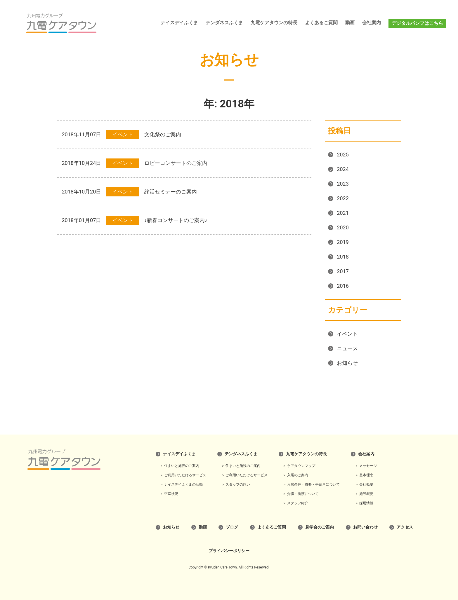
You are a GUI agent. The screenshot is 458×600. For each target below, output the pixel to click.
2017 (342, 271)
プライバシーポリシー (229, 550)
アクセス (405, 527)
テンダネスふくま (224, 22)
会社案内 (371, 22)
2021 (342, 213)
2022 (342, 198)
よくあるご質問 (321, 22)
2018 (342, 257)
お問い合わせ (365, 527)
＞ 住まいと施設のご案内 (179, 466)
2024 (342, 169)
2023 (342, 184)
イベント (347, 334)
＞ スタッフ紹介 (295, 503)
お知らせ (347, 363)
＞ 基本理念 (364, 475)
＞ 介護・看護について (301, 494)
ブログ (232, 527)
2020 (342, 227)
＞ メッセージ (366, 466)
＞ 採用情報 (364, 503)
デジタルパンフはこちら (417, 23)
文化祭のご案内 (162, 134)
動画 (350, 22)
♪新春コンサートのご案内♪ (175, 220)
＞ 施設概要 (364, 494)
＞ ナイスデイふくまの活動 (181, 484)
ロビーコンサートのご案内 (175, 163)
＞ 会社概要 (364, 484)
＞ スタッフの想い (235, 484)
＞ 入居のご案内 (295, 475)
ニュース (347, 348)
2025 (342, 154)
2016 (342, 286)
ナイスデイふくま (179, 22)
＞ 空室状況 (169, 494)
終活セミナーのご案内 (170, 192)
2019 (342, 242)
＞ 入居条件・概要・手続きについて (311, 484)
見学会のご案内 (319, 527)
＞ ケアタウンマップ (299, 466)
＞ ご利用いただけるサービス (183, 475)
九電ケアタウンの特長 (274, 22)
